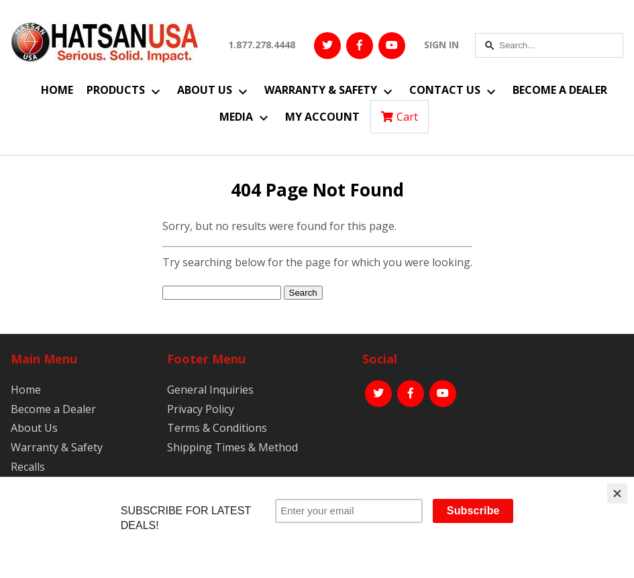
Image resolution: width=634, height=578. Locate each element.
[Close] (617, 493)
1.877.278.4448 (261, 44)
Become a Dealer (560, 89)
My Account (322, 116)
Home (57, 89)
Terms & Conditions (217, 427)
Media (236, 116)
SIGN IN (441, 44)
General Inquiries (210, 389)
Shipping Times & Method (232, 447)
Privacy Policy (200, 409)
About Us (204, 89)
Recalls (28, 466)
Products (116, 89)
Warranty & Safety (320, 89)
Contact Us (444, 89)
